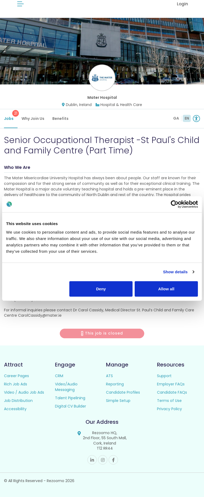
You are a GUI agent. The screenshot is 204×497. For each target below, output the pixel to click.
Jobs (11, 115)
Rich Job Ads (15, 384)
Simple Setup (118, 400)
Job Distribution (18, 400)
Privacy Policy (169, 409)
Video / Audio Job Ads (24, 392)
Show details (175, 272)
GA (176, 118)
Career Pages (16, 375)
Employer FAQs (171, 384)
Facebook (113, 460)
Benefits (60, 118)
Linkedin (92, 460)
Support (164, 375)
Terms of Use (169, 400)
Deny (101, 288)
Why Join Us (33, 118)
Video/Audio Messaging (66, 386)
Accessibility (15, 409)
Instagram (102, 460)
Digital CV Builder (70, 406)
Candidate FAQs (172, 392)
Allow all (166, 288)
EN (187, 118)
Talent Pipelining (70, 398)
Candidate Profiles (123, 392)
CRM (59, 375)
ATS (109, 375)
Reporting (115, 384)
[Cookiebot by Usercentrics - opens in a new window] (174, 204)
